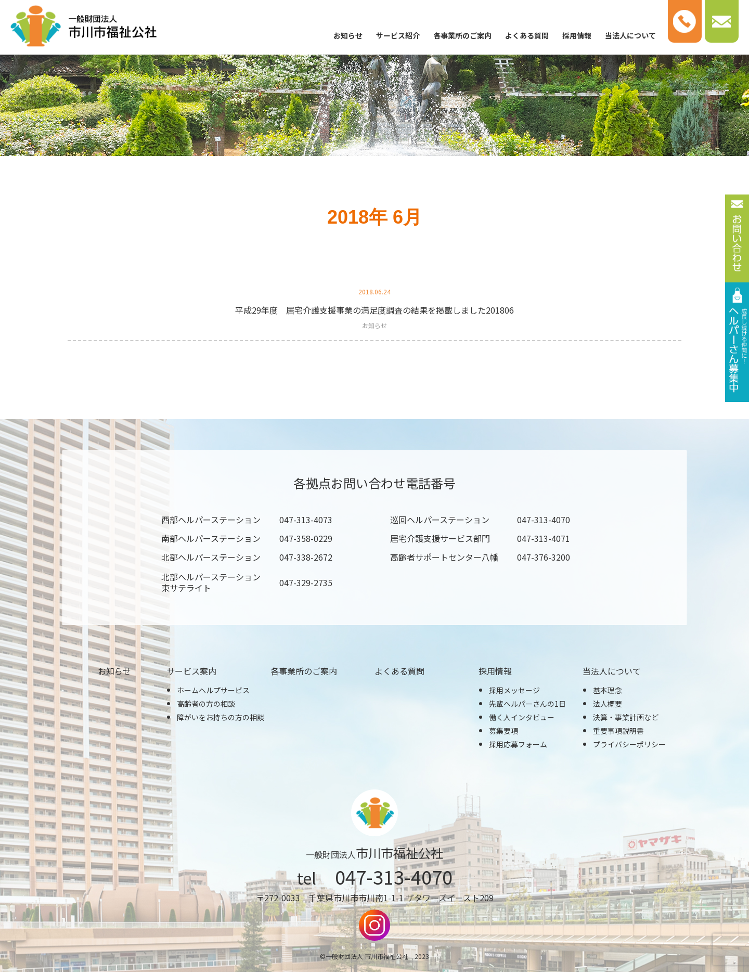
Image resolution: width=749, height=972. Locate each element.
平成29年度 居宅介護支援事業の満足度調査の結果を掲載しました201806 (374, 310)
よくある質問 (527, 35)
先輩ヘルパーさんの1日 (527, 703)
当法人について (630, 35)
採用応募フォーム (518, 744)
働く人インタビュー (521, 717)
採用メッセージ (514, 690)
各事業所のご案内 (462, 35)
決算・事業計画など (625, 717)
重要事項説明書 (618, 730)
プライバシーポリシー (629, 744)
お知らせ (348, 35)
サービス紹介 (398, 35)
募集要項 (503, 730)
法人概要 (607, 703)
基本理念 (607, 690)
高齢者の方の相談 (206, 703)
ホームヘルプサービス (213, 690)
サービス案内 (191, 671)
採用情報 (576, 35)
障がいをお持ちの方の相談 (220, 717)
